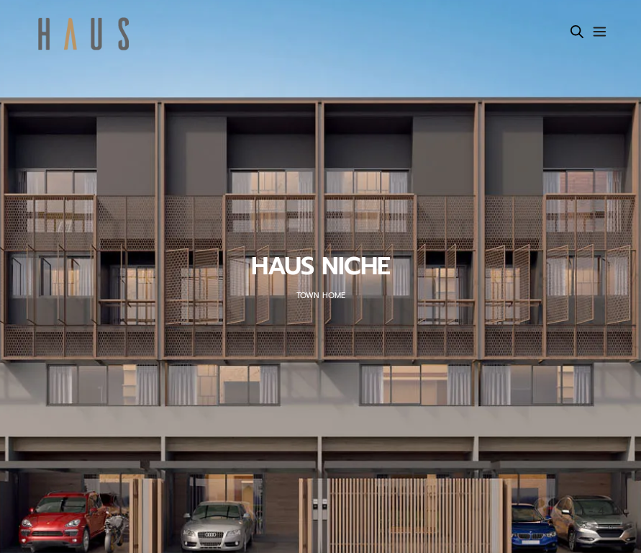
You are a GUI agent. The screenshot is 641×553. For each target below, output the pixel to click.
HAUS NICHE (320, 266)
